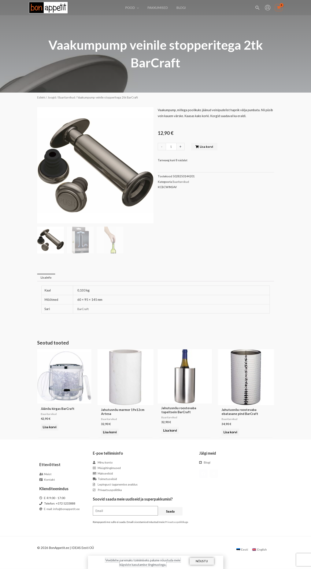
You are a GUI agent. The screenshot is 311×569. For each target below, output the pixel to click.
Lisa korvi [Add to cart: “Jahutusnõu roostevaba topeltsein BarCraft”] (169, 433)
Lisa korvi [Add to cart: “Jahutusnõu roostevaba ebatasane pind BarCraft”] (230, 433)
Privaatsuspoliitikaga (176, 522)
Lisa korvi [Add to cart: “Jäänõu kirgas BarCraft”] (49, 429)
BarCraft (83, 309)
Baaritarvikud (68, 97)
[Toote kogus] (171, 146)
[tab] (47, 278)
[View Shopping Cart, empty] (278, 7)
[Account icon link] (268, 8)
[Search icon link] (257, 8)
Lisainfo (47, 278)
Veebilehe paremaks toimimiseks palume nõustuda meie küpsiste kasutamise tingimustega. (143, 562)
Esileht (41, 97)
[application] (139, 8)
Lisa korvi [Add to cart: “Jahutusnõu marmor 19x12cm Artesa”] (109, 433)
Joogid (52, 97)
